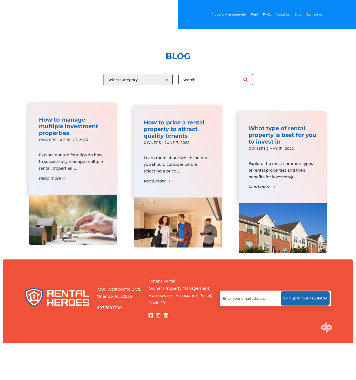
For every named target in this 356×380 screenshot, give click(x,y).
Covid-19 (157, 302)
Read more (52, 184)
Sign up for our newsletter (305, 298)
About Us (283, 14)
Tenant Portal (162, 281)
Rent (254, 14)
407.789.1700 (109, 307)
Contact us (314, 14)
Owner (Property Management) (180, 288)
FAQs (267, 14)
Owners (47, 146)
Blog (298, 14)
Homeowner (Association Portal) (180, 295)
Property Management (228, 14)
